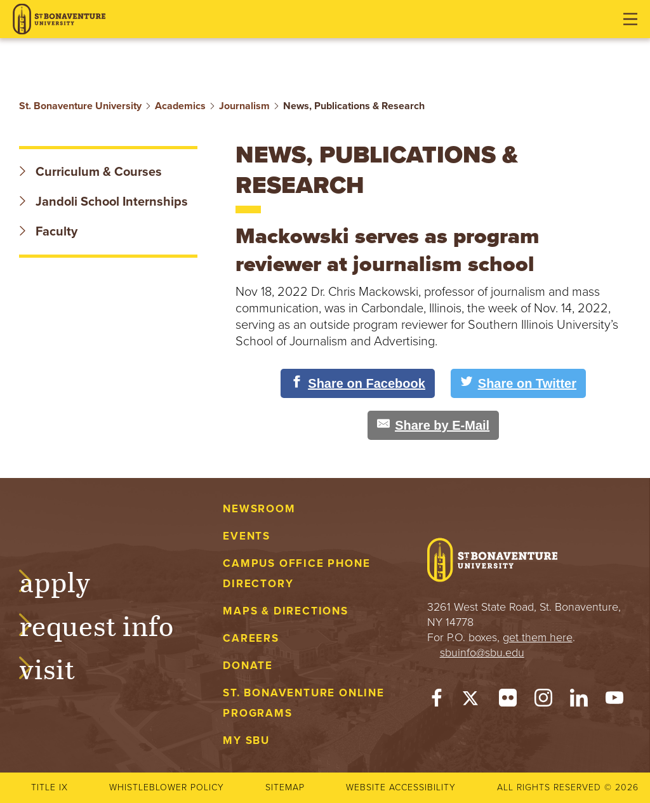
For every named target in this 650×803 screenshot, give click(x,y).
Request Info (109, 624)
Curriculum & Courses (90, 172)
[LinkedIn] (578, 701)
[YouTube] (614, 701)
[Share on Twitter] (518, 383)
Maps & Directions (285, 611)
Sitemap (285, 787)
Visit (59, 667)
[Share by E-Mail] (433, 425)
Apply (67, 580)
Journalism (244, 106)
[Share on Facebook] (358, 383)
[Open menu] (630, 19)
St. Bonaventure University (80, 106)
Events (246, 536)
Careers (251, 638)
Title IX (49, 787)
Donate (248, 665)
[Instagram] (543, 701)
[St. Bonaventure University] (59, 19)
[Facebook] (436, 701)
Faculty (48, 231)
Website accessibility (401, 787)
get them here (538, 637)
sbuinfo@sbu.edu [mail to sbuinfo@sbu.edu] (482, 653)
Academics (180, 106)
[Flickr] (507, 701)
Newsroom (259, 508)
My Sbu (246, 740)
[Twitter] (472, 701)
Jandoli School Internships (103, 201)
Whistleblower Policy (166, 787)
